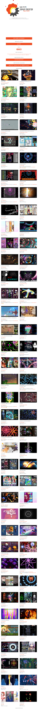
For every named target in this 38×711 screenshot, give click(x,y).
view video (2, 704)
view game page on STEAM (5, 82)
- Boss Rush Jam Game (9, 437)
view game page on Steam (23, 250)
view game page (22, 82)
